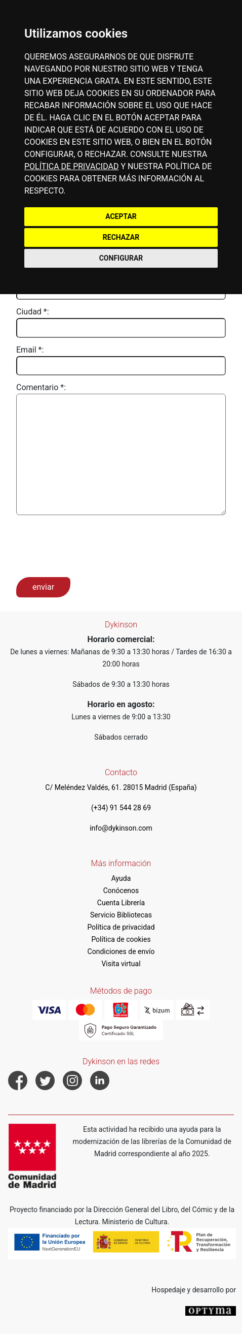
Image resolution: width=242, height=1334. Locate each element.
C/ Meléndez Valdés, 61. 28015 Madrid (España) (120, 787)
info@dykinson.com (121, 828)
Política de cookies (120, 939)
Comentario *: (41, 387)
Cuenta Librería (121, 903)
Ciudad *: (32, 311)
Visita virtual (120, 964)
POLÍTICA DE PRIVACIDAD (71, 166)
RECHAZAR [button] (121, 237)
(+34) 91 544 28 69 (121, 808)
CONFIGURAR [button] (121, 258)
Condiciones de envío (121, 951)
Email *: (30, 350)
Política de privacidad (120, 927)
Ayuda (121, 878)
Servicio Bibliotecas (121, 915)
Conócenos (121, 890)
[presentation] (93, 545)
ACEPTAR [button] (121, 216)
